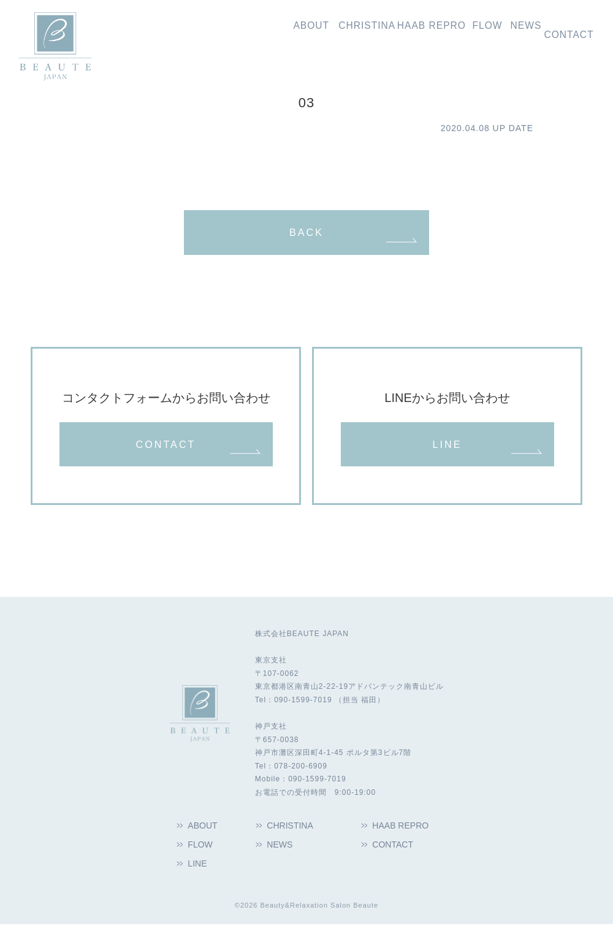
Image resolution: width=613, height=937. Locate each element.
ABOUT (205, 835)
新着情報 (509, 31)
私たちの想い (228, 31)
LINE (447, 451)
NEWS (281, 856)
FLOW (202, 856)
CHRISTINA (293, 835)
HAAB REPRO (403, 835)
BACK (306, 234)
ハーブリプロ (382, 31)
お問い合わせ (569, 31)
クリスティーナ (301, 31)
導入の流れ (454, 31)
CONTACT (165, 451)
